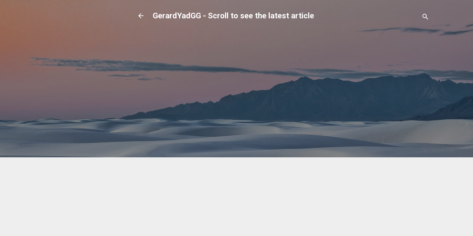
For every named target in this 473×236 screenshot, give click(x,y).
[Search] (425, 18)
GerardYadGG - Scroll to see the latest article (233, 15)
